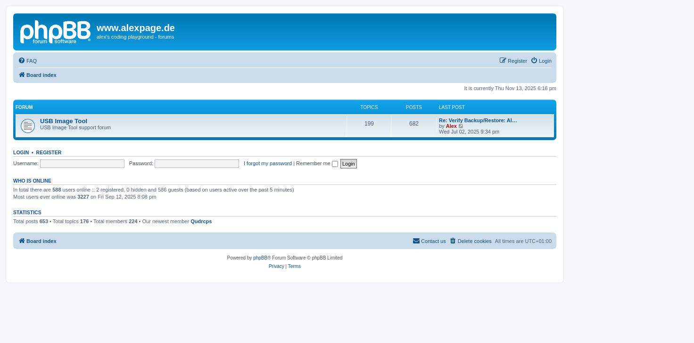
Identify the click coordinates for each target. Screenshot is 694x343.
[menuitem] (27, 61)
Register (49, 152)
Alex (451, 126)
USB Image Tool (63, 121)
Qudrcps (201, 221)
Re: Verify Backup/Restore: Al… (478, 120)
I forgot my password (268, 163)
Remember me (317, 163)
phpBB (260, 257)
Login (21, 152)
